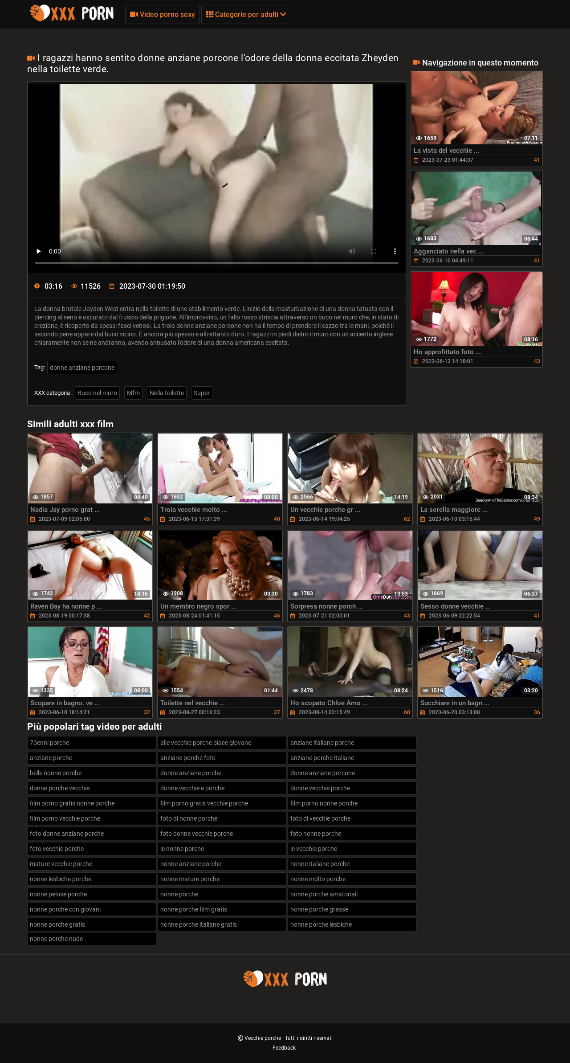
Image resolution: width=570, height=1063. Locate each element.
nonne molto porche (318, 879)
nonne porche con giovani (65, 909)
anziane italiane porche (322, 742)
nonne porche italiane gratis (198, 924)
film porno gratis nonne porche (72, 803)
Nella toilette (167, 393)
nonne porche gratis (57, 924)
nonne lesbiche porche (60, 879)
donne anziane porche (190, 773)
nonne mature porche (190, 879)
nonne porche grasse (319, 909)
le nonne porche (182, 848)
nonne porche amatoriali (324, 894)
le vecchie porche (313, 848)
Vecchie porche (263, 1038)
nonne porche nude (56, 938)
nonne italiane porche (320, 863)
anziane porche (51, 757)
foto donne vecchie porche (196, 833)
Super (202, 393)
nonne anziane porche (190, 863)
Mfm (133, 393)
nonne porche (179, 894)
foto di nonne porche (188, 818)
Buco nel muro (97, 393)
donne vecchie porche (320, 788)
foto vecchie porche (57, 848)
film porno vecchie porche (65, 818)
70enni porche (49, 742)
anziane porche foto (188, 757)
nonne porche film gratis (193, 909)
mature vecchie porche (61, 863)
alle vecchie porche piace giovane (205, 742)
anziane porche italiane (322, 757)
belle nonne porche (55, 773)
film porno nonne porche (324, 803)
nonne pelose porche (58, 894)
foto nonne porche (315, 833)
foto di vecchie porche (320, 818)
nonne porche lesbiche (321, 924)
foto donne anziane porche (67, 833)
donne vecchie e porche (192, 788)
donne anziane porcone (82, 367)
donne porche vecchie (60, 788)
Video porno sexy (162, 14)
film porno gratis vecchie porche (204, 803)
